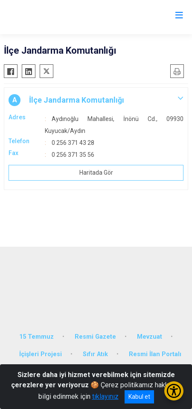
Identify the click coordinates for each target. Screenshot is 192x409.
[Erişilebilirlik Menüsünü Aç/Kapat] (173, 390)
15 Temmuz (36, 336)
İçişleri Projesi (40, 354)
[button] (96, 100)
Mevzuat (149, 336)
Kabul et (139, 396)
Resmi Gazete (95, 336)
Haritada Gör (96, 172)
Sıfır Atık (95, 354)
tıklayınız (105, 396)
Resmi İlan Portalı (155, 354)
